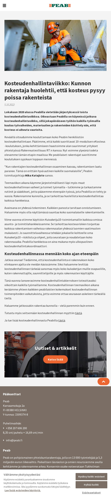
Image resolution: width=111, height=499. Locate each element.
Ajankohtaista (15, 437)
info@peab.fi (14, 389)
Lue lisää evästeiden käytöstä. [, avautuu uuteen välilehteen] (23, 490)
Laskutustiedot (15, 442)
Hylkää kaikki (91, 484)
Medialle (11, 447)
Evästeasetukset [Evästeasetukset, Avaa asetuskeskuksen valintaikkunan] (91, 492)
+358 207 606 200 (16, 377)
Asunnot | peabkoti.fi (19, 456)
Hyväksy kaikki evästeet (91, 476)
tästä (78, 262)
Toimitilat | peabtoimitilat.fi (24, 461)
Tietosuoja (13, 452)
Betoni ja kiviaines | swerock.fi (25, 466)
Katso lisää (55, 308)
